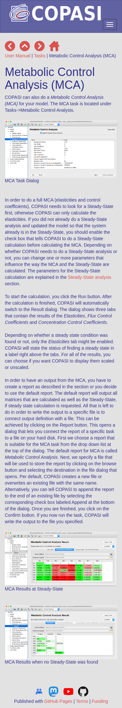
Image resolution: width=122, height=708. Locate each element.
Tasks (40, 55)
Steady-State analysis (89, 277)
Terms (82, 701)
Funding (100, 701)
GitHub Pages (58, 701)
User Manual (17, 55)
